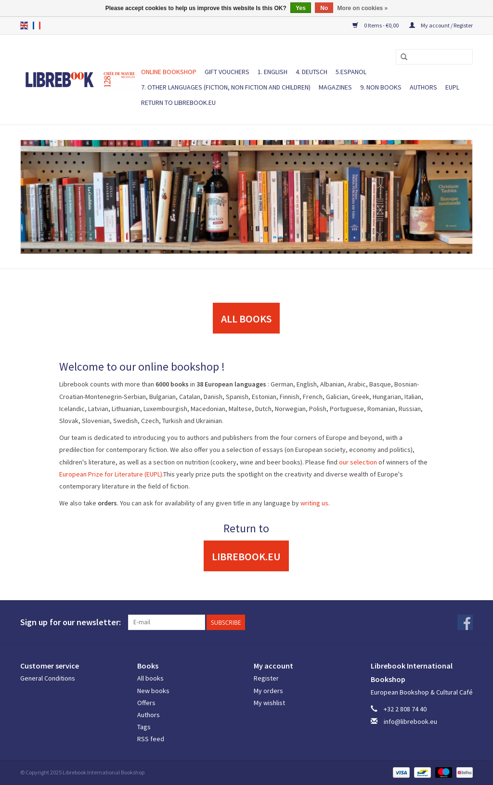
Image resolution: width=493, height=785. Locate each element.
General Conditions (47, 678)
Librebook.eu (246, 556)
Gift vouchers (227, 71)
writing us (314, 503)
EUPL (452, 87)
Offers (146, 702)
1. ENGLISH (272, 71)
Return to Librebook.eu (178, 102)
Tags (144, 726)
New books (153, 690)
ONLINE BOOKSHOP (168, 71)
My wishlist (269, 702)
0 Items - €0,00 (376, 25)
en (24, 25)
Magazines (335, 87)
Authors (423, 87)
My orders (268, 690)
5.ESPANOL (351, 71)
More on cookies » (362, 8)
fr (36, 25)
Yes (301, 8)
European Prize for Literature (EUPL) (110, 474)
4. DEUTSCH (311, 71)
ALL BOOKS (246, 318)
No (324, 8)
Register (266, 678)
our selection (358, 462)
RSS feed (150, 738)
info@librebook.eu (410, 721)
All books (150, 678)
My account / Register (441, 25)
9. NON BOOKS (381, 87)
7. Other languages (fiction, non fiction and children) (226, 87)
